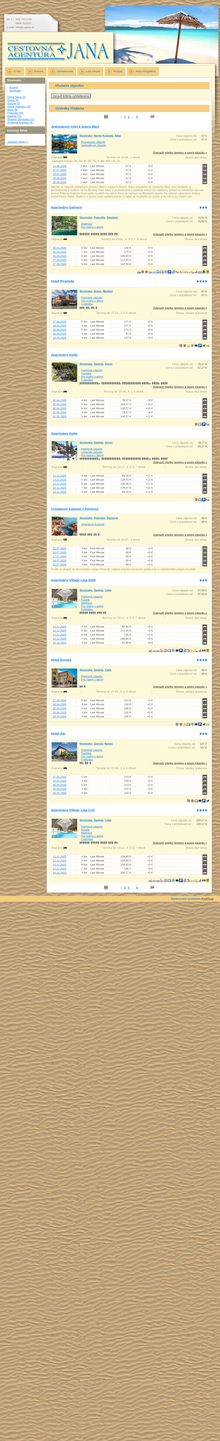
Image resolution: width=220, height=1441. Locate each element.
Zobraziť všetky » (17, 141)
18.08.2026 (59, 178)
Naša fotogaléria (145, 71)
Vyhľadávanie (65, 71)
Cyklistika (87, 304)
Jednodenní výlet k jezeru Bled (75, 126)
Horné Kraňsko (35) (19, 106)
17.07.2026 (59, 556)
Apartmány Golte (64, 355)
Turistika (86, 373)
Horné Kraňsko (104, 135)
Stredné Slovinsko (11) (21, 119)
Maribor (108, 291)
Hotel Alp (58, 733)
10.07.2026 (59, 552)
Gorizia (98, 743)
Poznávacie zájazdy (93, 142)
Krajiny (14, 87)
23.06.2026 (59, 166)
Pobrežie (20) (15, 113)
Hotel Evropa (61, 660)
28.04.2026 (59, 325)
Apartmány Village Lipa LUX (73, 810)
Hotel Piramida (62, 281)
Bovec (109, 743)
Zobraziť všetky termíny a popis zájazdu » (180, 152)
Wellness (86, 223)
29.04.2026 (59, 333)
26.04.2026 (59, 247)
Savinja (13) (14, 116)
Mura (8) (12, 109)
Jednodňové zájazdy (93, 145)
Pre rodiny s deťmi (92, 227)
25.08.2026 (59, 182)
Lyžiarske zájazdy (92, 452)
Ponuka (38, 71)
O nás (17, 71)
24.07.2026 (59, 560)
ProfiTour (208, 898)
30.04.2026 (59, 400)
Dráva (98, 291)
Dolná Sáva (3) (16, 97)
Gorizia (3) (13, 103)
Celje (108, 590)
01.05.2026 (59, 412)
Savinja (99, 364)
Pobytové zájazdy (91, 297)
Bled (118, 135)
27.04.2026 (59, 260)
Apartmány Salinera (66, 207)
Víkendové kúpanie (92, 524)
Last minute (93, 71)
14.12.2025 (59, 491)
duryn (109, 364)
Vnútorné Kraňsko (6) (20, 122)
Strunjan (112, 217)
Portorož (112, 518)
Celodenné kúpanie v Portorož (74, 509)
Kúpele (85, 599)
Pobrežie (99, 217)
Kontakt (117, 71)
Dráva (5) (12, 100)
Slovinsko (15, 90)
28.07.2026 (59, 174)
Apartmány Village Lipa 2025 (73, 580)
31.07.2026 (59, 564)
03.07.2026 (59, 548)
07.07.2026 (59, 170)
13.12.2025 (59, 475)
